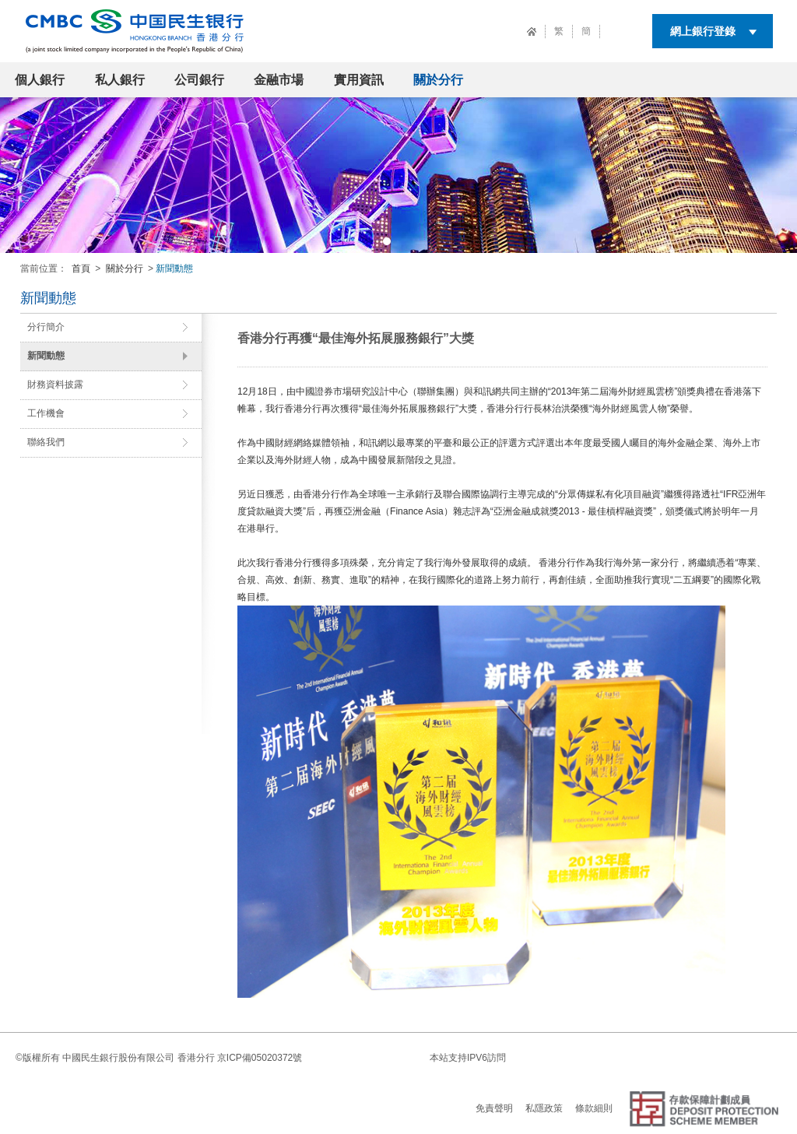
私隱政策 (544, 1108)
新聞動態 (46, 355)
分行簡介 (46, 326)
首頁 (81, 268)
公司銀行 (199, 79)
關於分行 (438, 79)
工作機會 (46, 413)
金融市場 (279, 79)
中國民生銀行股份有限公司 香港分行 (138, 1057)
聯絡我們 (46, 442)
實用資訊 (359, 79)
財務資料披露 (55, 384)
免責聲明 (494, 1108)
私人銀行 (120, 79)
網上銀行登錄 (703, 31)
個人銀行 (40, 79)
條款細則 (594, 1108)
